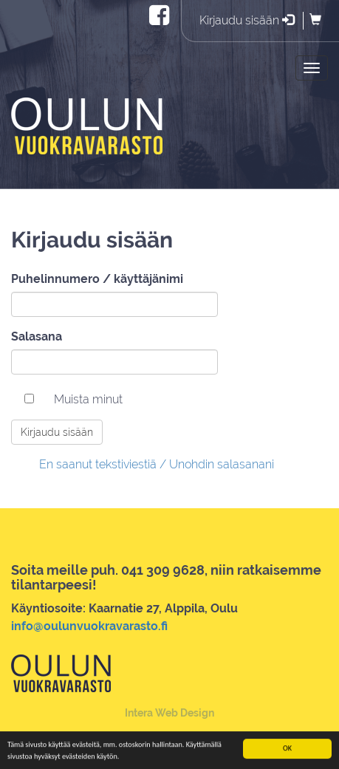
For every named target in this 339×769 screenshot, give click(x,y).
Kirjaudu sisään (246, 20)
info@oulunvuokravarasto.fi (89, 626)
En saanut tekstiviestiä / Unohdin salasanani (156, 464)
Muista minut (88, 399)
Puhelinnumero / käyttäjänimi (97, 279)
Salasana (36, 336)
